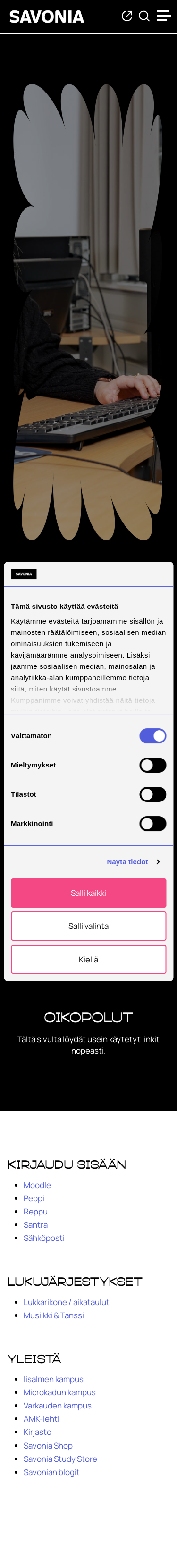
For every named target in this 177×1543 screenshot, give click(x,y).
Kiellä (88, 959)
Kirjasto (37, 1431)
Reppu (36, 1211)
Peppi (34, 1198)
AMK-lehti (41, 1418)
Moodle (37, 1185)
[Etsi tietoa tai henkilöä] (144, 16)
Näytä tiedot (127, 862)
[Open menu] (164, 15)
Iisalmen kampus (54, 1379)
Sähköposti (44, 1237)
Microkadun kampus (60, 1392)
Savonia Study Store (60, 1458)
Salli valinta (88, 925)
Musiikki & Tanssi (54, 1315)
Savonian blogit (52, 1472)
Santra (36, 1224)
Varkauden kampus (58, 1405)
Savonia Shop (48, 1445)
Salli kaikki (88, 892)
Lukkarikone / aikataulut (67, 1302)
